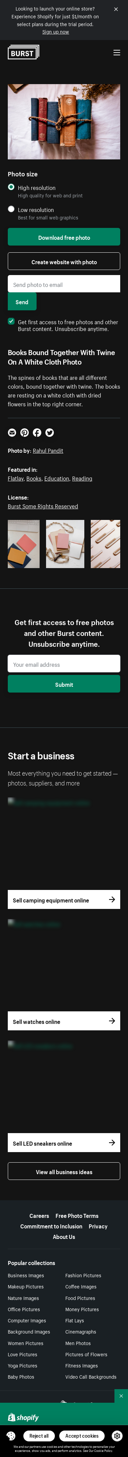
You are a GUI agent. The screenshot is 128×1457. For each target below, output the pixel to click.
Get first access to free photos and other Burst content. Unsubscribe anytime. (63, 324)
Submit (64, 683)
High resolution (37, 187)
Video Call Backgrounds (90, 1376)
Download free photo (64, 236)
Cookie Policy (103, 1450)
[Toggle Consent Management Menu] (10, 1436)
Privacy (98, 1225)
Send (22, 301)
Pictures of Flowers (86, 1354)
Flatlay (15, 477)
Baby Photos (21, 1376)
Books (33, 477)
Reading (82, 477)
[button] (10, 1436)
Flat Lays (74, 1320)
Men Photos (78, 1342)
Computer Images (27, 1320)
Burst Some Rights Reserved (43, 505)
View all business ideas (64, 1171)
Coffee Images (81, 1286)
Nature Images (23, 1297)
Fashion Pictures (83, 1275)
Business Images (26, 1275)
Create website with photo (64, 261)
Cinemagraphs (80, 1331)
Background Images (29, 1331)
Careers (39, 1214)
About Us (64, 1235)
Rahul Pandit (48, 449)
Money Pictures (82, 1309)
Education (56, 477)
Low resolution (36, 209)
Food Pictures (80, 1297)
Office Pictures (24, 1309)
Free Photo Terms (77, 1214)
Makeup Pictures (26, 1286)
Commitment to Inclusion (51, 1225)
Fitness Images (81, 1365)
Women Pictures (25, 1342)
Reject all (39, 1436)
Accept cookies (82, 1436)
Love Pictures (22, 1354)
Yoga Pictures (22, 1365)
